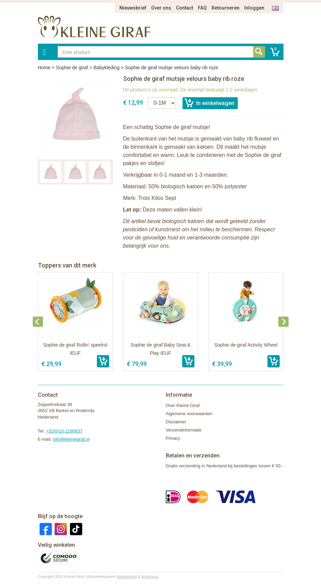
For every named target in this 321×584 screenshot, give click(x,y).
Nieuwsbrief (132, 8)
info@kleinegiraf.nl (71, 439)
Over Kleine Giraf (183, 405)
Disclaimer (176, 421)
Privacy (173, 438)
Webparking (127, 576)
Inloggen (254, 8)
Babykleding (106, 67)
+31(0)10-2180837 (64, 431)
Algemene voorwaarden (189, 413)
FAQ (202, 8)
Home (44, 67)
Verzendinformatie (184, 430)
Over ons (161, 8)
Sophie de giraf (72, 67)
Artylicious (149, 576)
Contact (184, 8)
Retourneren (225, 8)
